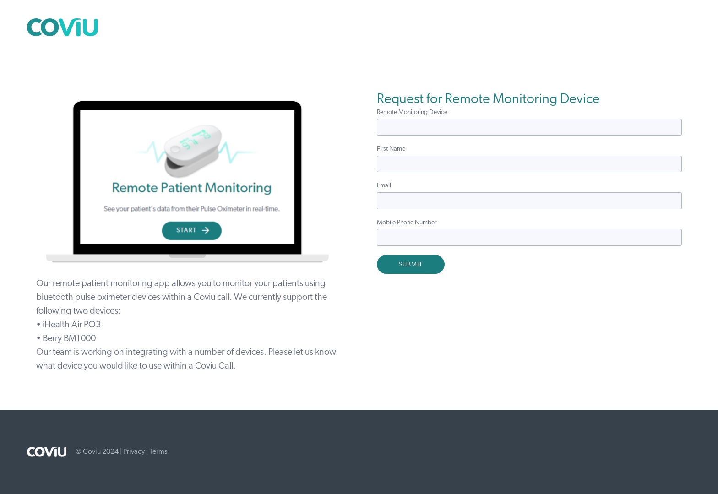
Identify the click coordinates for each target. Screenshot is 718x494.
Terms (158, 452)
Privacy (134, 452)
